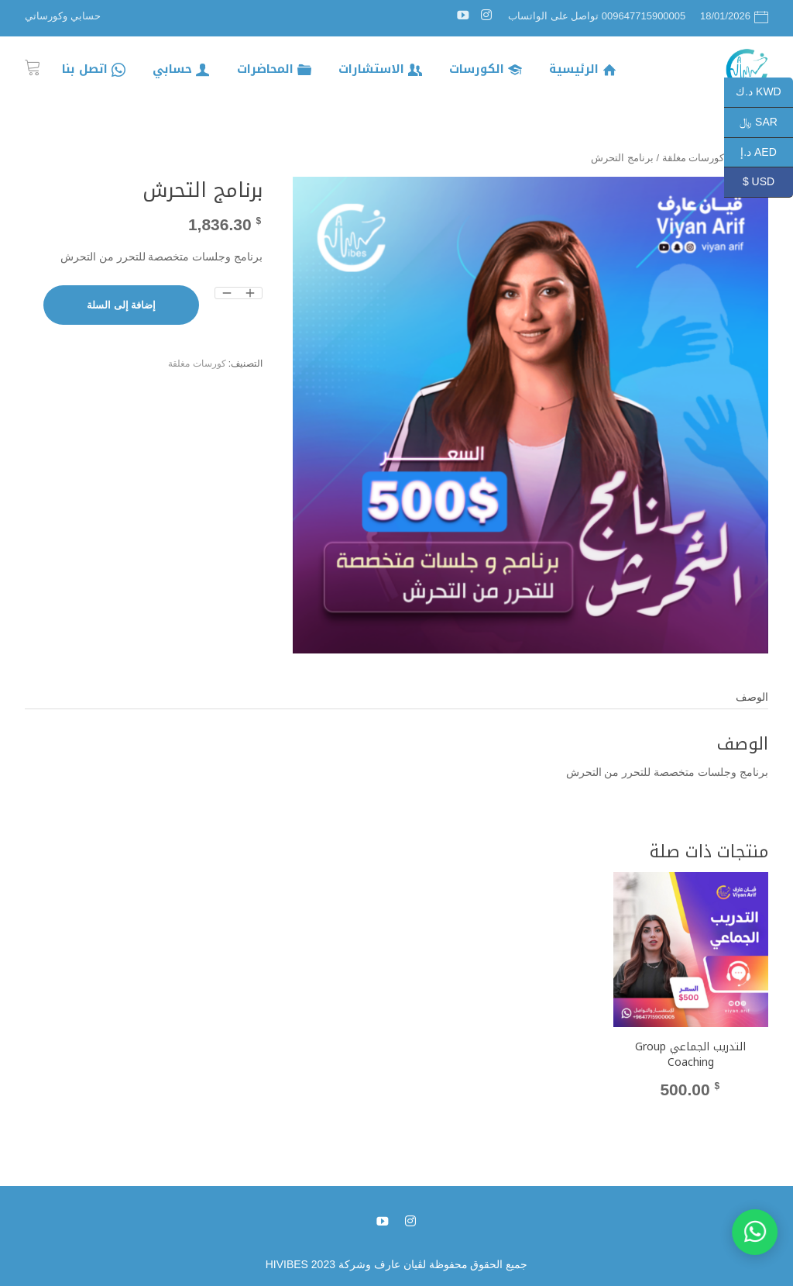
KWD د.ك (764, 93)
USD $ (768, 182)
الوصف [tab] (752, 697)
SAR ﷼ (766, 123)
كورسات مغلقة (196, 363)
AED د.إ (766, 153)
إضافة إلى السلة (121, 305)
